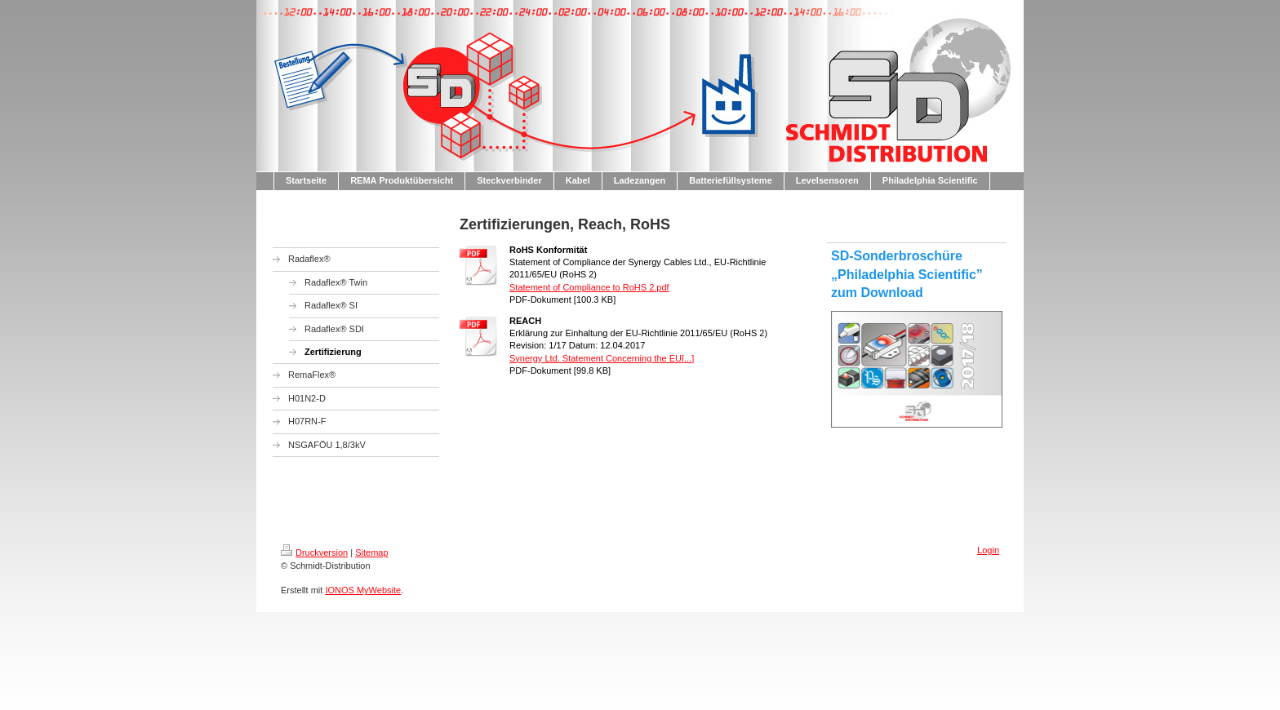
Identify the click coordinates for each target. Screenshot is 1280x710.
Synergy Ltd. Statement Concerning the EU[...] (601, 358)
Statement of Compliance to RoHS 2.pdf (589, 287)
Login (988, 550)
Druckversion (314, 552)
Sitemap (371, 552)
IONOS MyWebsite (363, 590)
